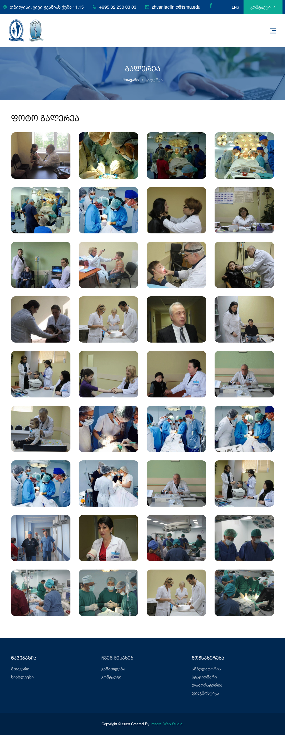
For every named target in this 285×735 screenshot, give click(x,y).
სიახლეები (22, 677)
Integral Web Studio (166, 724)
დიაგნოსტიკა (205, 693)
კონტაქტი (263, 7)
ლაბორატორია (207, 685)
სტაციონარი (204, 677)
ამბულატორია (206, 668)
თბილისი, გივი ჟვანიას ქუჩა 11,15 (47, 7)
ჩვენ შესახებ (117, 658)
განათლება (113, 668)
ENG (235, 7)
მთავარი (130, 79)
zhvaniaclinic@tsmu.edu (176, 7)
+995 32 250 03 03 (117, 7)
